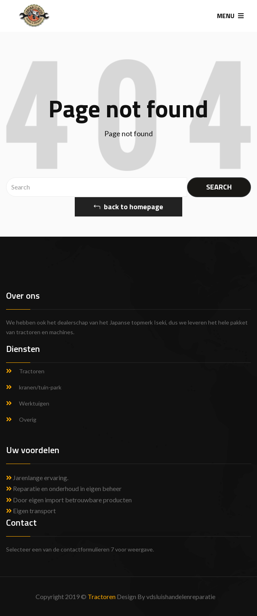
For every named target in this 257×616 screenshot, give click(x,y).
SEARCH (219, 186)
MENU (230, 16)
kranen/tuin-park (40, 387)
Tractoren (31, 371)
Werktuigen (34, 403)
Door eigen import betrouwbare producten (69, 500)
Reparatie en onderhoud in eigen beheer (64, 488)
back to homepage (128, 206)
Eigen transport (31, 510)
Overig (27, 419)
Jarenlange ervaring (40, 477)
